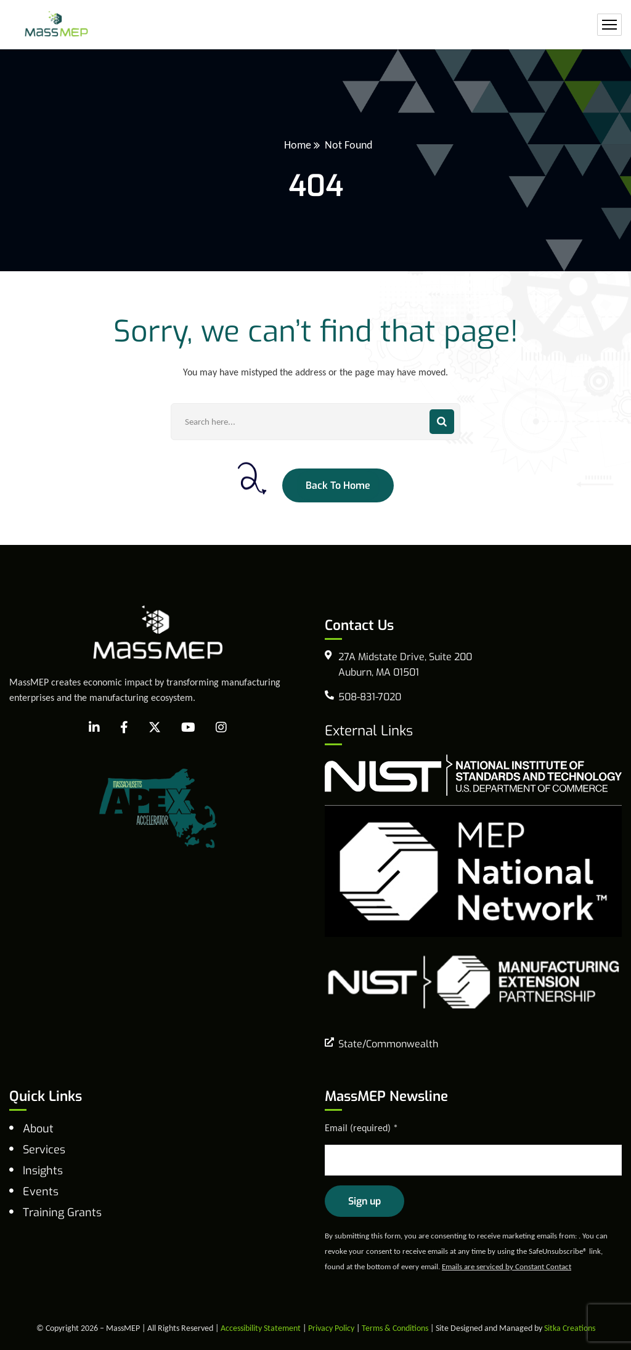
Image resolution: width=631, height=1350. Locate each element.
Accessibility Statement (261, 1328)
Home (297, 145)
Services (44, 1149)
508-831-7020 (369, 696)
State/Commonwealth (388, 1043)
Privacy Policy (331, 1328)
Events (41, 1191)
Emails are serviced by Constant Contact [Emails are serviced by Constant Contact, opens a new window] (506, 1266)
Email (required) (361, 1128)
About (38, 1128)
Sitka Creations (569, 1328)
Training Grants (62, 1212)
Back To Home (338, 485)
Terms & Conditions (395, 1328)
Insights (43, 1170)
